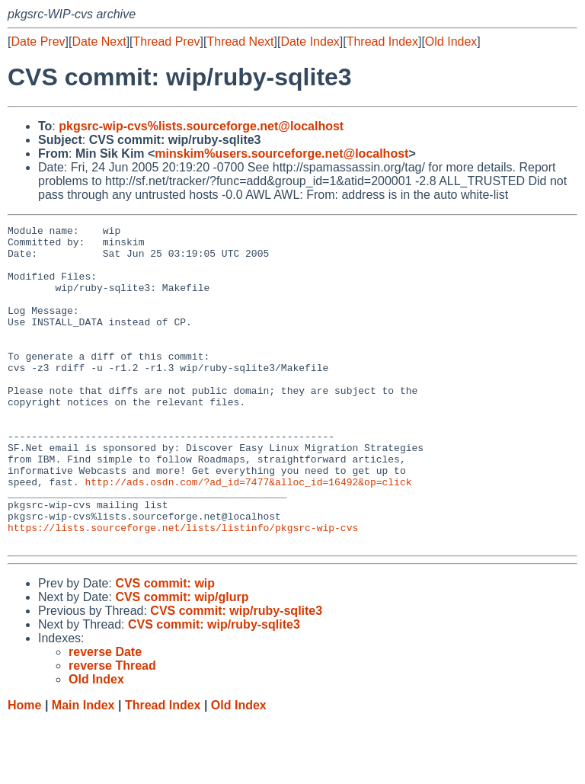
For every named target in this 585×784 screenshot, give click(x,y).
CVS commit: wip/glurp (181, 660)
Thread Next (239, 41)
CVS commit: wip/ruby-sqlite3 (236, 674)
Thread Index (382, 41)
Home (24, 769)
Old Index (451, 41)
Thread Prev (166, 41)
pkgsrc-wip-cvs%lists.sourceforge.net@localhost (201, 126)
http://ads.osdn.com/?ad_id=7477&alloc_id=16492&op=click (248, 534)
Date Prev (38, 41)
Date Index (309, 41)
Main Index (83, 769)
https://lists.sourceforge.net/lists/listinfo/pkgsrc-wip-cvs (183, 589)
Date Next (99, 41)
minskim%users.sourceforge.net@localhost (281, 153)
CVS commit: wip (165, 647)
